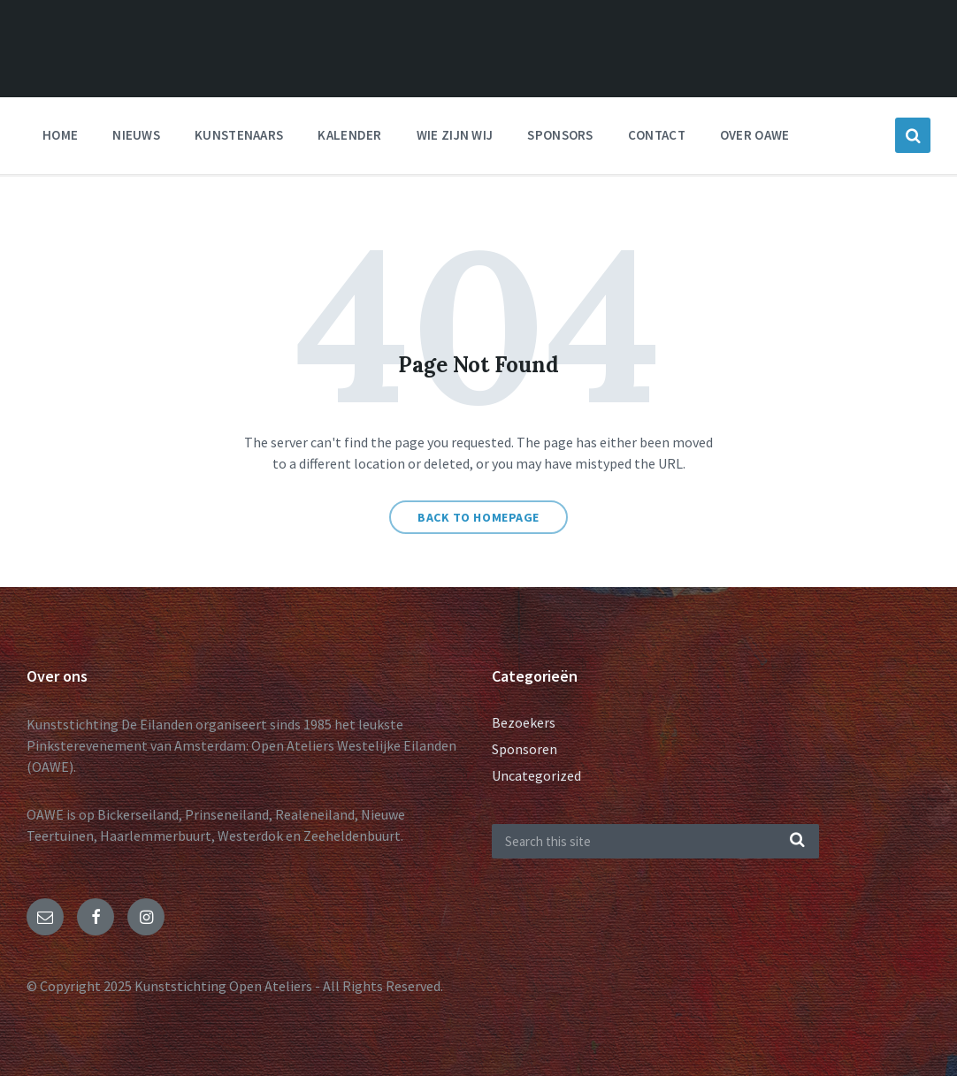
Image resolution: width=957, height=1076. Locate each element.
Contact (656, 134)
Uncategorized (536, 775)
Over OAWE (755, 134)
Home (60, 134)
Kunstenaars (239, 134)
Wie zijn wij (455, 134)
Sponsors (560, 134)
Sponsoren (524, 749)
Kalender (349, 134)
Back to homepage (478, 517)
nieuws (136, 134)
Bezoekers (523, 722)
